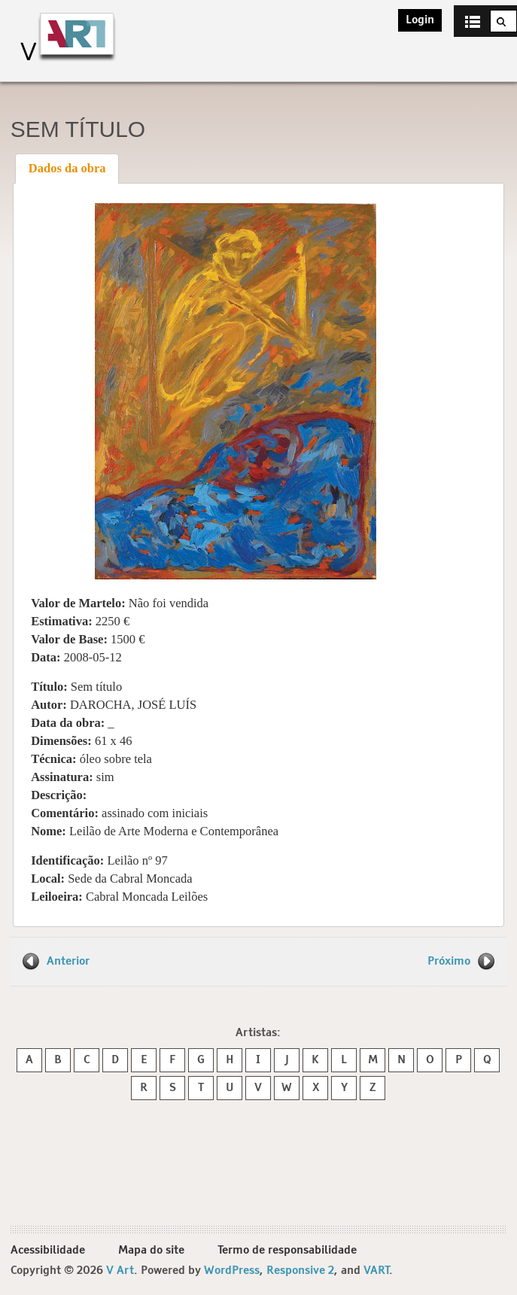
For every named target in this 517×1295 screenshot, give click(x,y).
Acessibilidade (48, 1250)
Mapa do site (151, 1250)
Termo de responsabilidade (287, 1250)
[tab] (67, 169)
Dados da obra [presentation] (67, 168)
